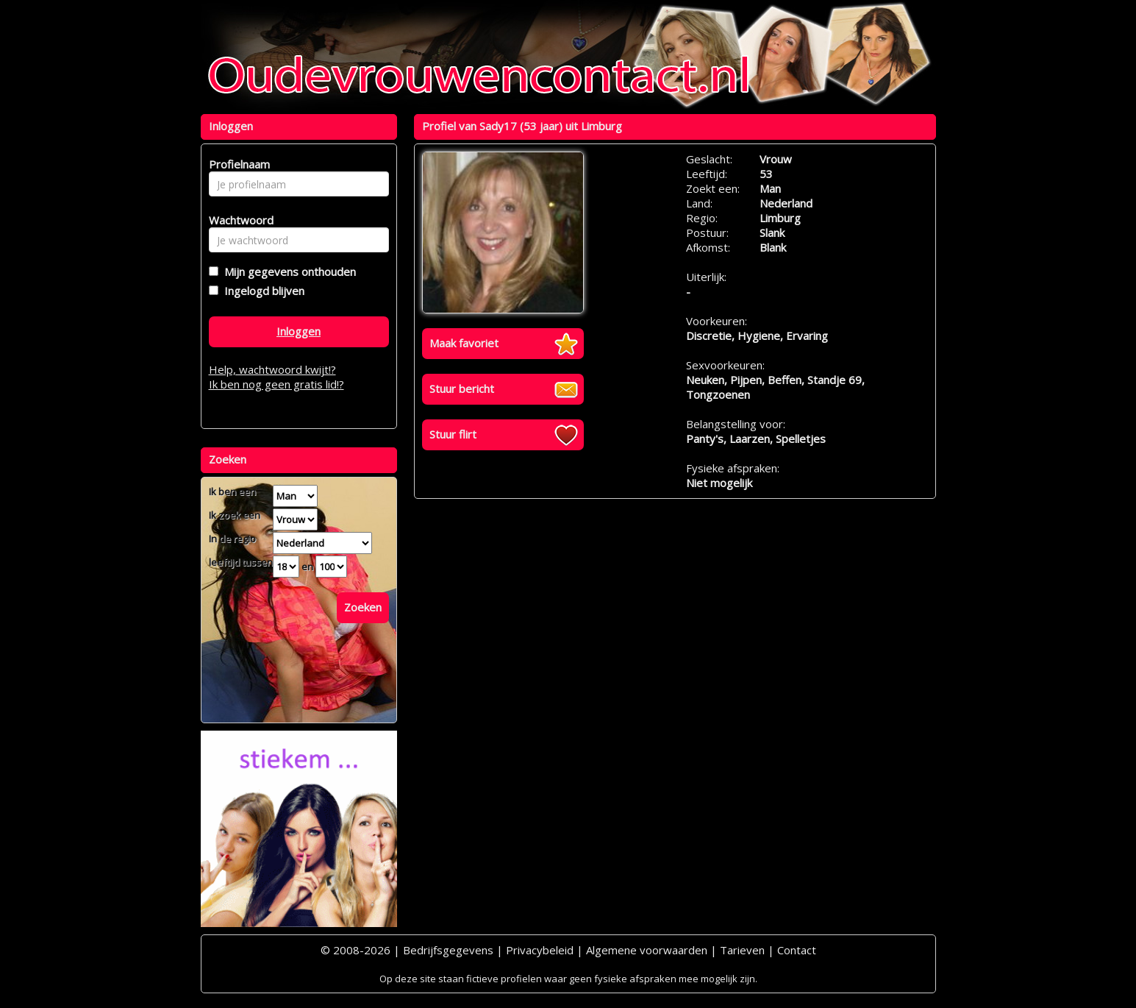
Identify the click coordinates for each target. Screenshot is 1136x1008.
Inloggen (298, 331)
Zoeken (363, 607)
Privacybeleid (540, 950)
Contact (796, 950)
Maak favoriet (464, 343)
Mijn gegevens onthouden (287, 271)
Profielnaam (237, 164)
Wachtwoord (237, 220)
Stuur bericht (461, 388)
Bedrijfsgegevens (448, 950)
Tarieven (742, 950)
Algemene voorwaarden (646, 950)
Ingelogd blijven (261, 290)
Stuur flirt (452, 434)
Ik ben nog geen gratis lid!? (276, 384)
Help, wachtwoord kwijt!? (272, 369)
